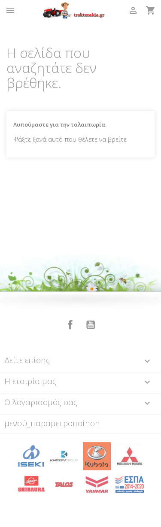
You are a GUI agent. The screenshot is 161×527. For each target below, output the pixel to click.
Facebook (70, 324)
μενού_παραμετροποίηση (52, 423)
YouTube (90, 324)
